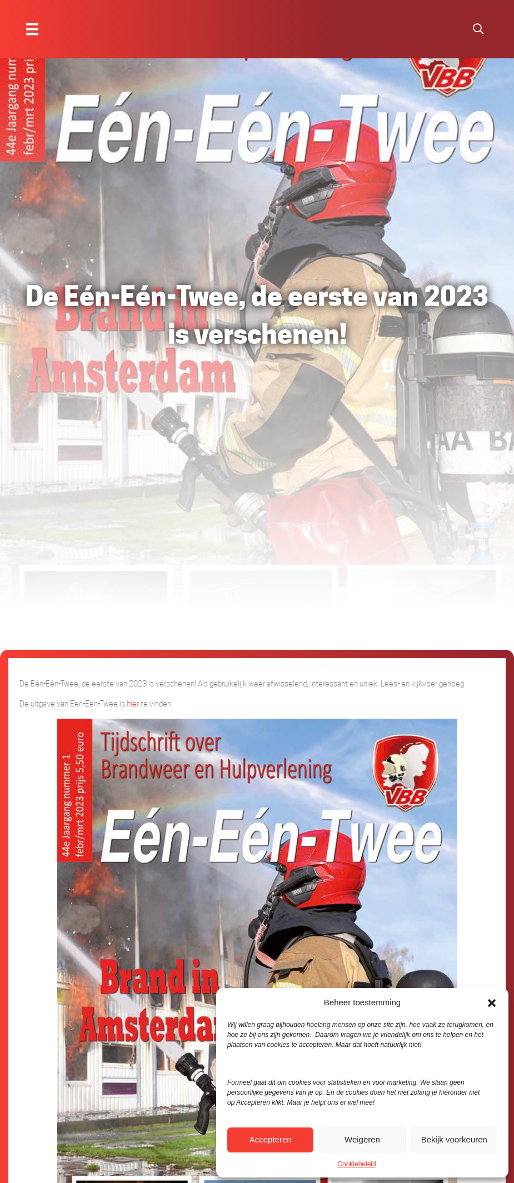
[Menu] (32, 29)
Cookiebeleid (356, 1164)
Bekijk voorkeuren (454, 1139)
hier (133, 703)
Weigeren (362, 1139)
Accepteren (270, 1139)
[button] (491, 1002)
